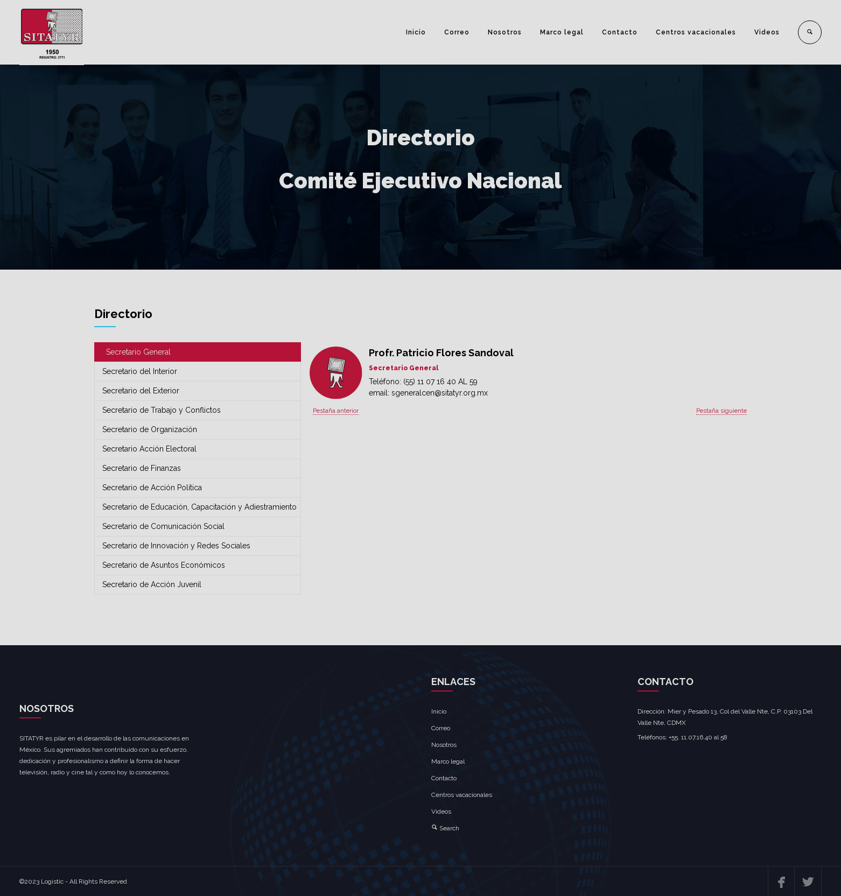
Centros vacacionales (696, 32)
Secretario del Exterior (140, 390)
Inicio (416, 32)
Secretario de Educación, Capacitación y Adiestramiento (199, 507)
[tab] (197, 352)
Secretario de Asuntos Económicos (163, 565)
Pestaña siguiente (721, 410)
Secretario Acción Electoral (149, 449)
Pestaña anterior (336, 410)
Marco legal (562, 32)
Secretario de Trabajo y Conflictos (161, 410)
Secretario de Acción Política (152, 487)
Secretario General (138, 352)
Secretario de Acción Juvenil (151, 584)
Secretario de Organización (149, 429)
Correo (456, 32)
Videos (767, 32)
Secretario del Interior (139, 371)
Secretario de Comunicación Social (163, 526)
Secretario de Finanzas (141, 468)
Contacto (619, 32)
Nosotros (505, 32)
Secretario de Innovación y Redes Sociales (176, 545)
